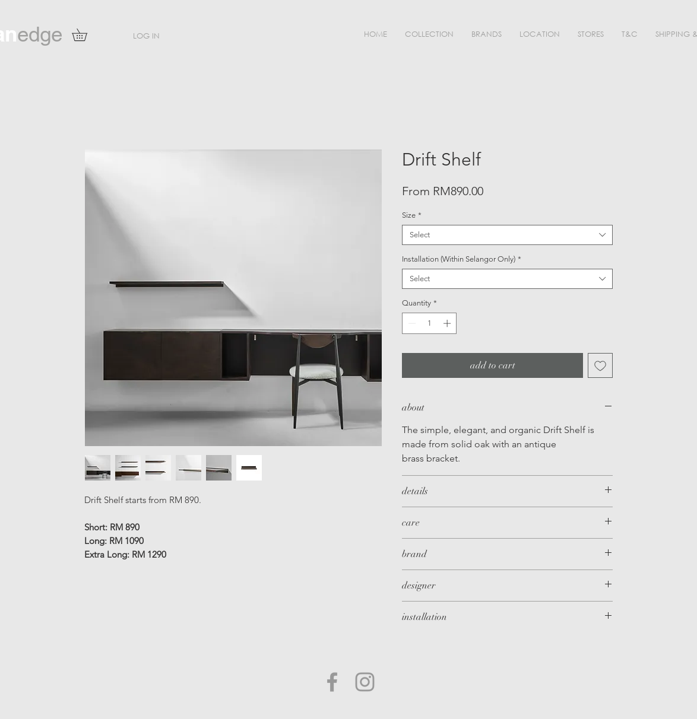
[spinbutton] (429, 323)
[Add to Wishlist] (600, 365)
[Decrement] (411, 323)
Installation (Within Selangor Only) (461, 258)
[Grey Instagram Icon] (365, 682)
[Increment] (448, 323)
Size (412, 215)
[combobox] (507, 235)
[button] (429, 34)
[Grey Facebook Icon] (332, 682)
